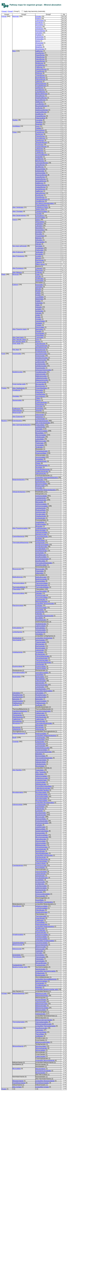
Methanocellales (41, 1185)
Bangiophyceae (41, 408)
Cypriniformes (40, 153)
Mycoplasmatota (18, 929)
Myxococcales (40, 666)
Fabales (38, 341)
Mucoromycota (40, 451)
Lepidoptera (39, 260)
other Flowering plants (20, 384)
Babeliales (39, 1159)
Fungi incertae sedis (19, 449)
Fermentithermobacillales (44, 922)
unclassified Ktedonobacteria (45, 1087)
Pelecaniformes (41, 90)
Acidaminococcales (42, 912)
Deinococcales (40, 1113)
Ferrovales (39, 571)
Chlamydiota (17, 690)
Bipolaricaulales (41, 1144)
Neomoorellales (41, 886)
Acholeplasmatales (42, 932)
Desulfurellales (40, 633)
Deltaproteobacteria (19, 860)
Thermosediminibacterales (44, 889)
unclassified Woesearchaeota (45, 1268)
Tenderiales (39, 523)
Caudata (38, 148)
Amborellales (40, 391)
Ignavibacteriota (18, 817)
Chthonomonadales (42, 1096)
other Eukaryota (18, 487)
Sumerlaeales (40, 1154)
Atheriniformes (40, 191)
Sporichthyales (40, 998)
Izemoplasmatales (41, 936)
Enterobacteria (17, 492)
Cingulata (39, 50)
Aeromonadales (41, 535)
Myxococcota (17, 666)
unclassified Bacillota (42, 927)
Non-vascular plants (19, 399)
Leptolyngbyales (41, 1025)
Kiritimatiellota (17, 736)
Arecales (38, 322)
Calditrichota (17, 843)
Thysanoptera (40, 274)
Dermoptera (39, 26)
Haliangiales (39, 671)
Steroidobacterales (42, 544)
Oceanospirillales (41, 530)
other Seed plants (18, 394)
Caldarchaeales (41, 1240)
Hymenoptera (40, 267)
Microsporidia (40, 449)
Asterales (39, 365)
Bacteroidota (17, 793)
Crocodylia (39, 138)
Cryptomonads (40, 489)
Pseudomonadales (41, 504)
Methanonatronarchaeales (44, 1197)
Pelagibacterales (41, 604)
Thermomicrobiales (42, 683)
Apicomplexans (40, 463)
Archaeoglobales (41, 1173)
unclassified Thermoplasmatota (45, 1204)
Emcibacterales (40, 607)
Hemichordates (40, 253)
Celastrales (39, 353)
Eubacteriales (40, 869)
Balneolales (39, 819)
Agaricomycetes (41, 437)
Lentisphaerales (41, 740)
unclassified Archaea (42, 1276)
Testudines (39, 141)
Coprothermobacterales (43, 834)
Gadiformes (39, 222)
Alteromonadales (41, 509)
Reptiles (15, 138)
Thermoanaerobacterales (44, 881)
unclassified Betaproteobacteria (46, 573)
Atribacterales (40, 855)
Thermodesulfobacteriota (21, 635)
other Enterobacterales (43, 494)
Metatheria (39, 52)
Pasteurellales (40, 497)
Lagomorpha (40, 21)
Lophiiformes (40, 176)
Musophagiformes (41, 121)
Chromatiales (40, 521)
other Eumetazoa (18, 313)
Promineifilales (40, 1082)
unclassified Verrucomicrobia (45, 707)
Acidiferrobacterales (42, 552)
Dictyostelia (39, 456)
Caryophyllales (40, 375)
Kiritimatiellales (40, 736)
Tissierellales (40, 903)
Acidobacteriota (18, 764)
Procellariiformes (41, 98)
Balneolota (16, 819)
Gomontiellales (40, 1018)
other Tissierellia (41, 905)
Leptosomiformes (41, 78)
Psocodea (39, 272)
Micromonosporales (42, 982)
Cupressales (40, 394)
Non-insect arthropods (20, 286)
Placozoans (39, 315)
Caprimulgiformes (41, 129)
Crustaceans (40, 289)
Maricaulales (40, 587)
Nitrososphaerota (18, 1228)
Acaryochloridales (41, 1022)
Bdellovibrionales (41, 676)
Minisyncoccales (41, 1111)
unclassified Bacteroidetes (44, 810)
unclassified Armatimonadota (45, 1104)
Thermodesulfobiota (19, 688)
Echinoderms (40, 251)
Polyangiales (40, 669)
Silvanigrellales (40, 681)
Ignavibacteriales (41, 817)
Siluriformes (39, 155)
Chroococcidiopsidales (43, 1049)
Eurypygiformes (41, 114)
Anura (37, 145)
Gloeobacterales (41, 1044)
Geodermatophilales (42, 975)
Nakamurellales (41, 972)
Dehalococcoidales (42, 1063)
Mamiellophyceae (41, 406)
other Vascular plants (19, 396)
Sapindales (39, 334)
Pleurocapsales (40, 1051)
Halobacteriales (41, 1190)
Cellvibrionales (40, 511)
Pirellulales (39, 709)
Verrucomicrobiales (42, 700)
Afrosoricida (39, 47)
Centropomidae (40, 200)
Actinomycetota (17, 943)
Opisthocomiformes (42, 126)
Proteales (39, 380)
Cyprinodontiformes (42, 188)
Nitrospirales (40, 850)
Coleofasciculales (41, 1039)
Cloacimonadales (41, 822)
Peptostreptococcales (42, 877)
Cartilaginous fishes (42, 241)
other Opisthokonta (19, 454)
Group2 (10, 11)
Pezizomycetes (40, 430)
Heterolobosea (17, 480)
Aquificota (16, 826)
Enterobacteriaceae (42, 492)
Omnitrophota (17, 748)
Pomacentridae (40, 196)
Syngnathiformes (41, 210)
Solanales (39, 358)
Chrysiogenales (41, 838)
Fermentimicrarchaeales (43, 1257)
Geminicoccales (41, 599)
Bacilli (14, 865)
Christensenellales (41, 879)
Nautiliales (39, 630)
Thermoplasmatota (19, 1199)
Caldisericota (17, 836)
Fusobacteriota (17, 1132)
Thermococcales (41, 1175)
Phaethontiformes (41, 112)
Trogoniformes (40, 86)
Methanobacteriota (18, 1166)
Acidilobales (39, 1216)
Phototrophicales (41, 1094)
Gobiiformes (39, 212)
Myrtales (38, 339)
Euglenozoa (16, 478)
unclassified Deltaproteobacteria (46, 862)
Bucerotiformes (40, 88)
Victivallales (39, 743)
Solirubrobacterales (42, 1008)
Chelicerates (40, 291)
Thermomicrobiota (18, 683)
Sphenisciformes (41, 95)
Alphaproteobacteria (19, 575)
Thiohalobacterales (42, 528)
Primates (38, 16)
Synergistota (17, 1120)
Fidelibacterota (17, 824)
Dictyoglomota (17, 846)
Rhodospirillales (41, 597)
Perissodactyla (40, 33)
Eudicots (15, 332)
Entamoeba (39, 458)
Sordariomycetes (41, 420)
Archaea (4, 1166)
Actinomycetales (41, 989)
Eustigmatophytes (41, 470)
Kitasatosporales (41, 955)
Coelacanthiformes (42, 239)
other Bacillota (17, 903)
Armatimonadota (18, 1096)
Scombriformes (40, 219)
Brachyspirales (40, 757)
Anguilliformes (40, 234)
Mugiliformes (40, 193)
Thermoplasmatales (42, 1199)
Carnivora (39, 28)
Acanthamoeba (40, 461)
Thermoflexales (40, 1092)
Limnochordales (41, 917)
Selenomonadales (41, 910)
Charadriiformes (41, 133)
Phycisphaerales (41, 726)
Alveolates (16, 463)
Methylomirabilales (41, 1151)
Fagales (38, 351)
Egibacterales (40, 948)
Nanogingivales (40, 1137)
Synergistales (40, 1120)
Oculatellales (40, 1032)
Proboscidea (40, 43)
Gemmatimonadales (42, 788)
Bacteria (4, 492)
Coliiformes (39, 76)
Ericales (38, 370)
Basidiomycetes (18, 434)
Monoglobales (40, 898)
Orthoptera (39, 279)
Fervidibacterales (41, 1156)
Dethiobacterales (41, 920)
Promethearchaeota (19, 1271)
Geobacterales (40, 635)
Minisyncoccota (17, 1108)
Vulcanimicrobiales (42, 1106)
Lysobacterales (40, 499)
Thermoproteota (18, 1206)
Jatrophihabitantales (42, 1001)
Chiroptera (39, 35)
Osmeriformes (40, 229)
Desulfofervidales (41, 662)
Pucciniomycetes (41, 446)
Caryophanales (40, 865)
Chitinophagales (41, 798)
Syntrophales (40, 647)
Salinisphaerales (41, 554)
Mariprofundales (41, 621)
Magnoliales (39, 384)
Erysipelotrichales (41, 915)
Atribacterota (17, 855)
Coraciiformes (40, 81)
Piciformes (39, 83)
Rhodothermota (18, 814)
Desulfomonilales (41, 652)
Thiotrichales (40, 518)
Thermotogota (17, 1123)
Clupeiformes (40, 162)
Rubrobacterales (41, 1006)
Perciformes (39, 167)
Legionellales (40, 513)
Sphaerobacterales (42, 685)
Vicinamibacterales (42, 771)
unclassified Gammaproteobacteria (47, 559)
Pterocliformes (40, 110)
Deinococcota (17, 1113)
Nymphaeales (40, 389)
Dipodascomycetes (42, 418)
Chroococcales (40, 1034)
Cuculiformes (40, 119)
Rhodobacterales (41, 585)
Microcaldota (17, 1254)
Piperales (39, 387)
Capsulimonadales (41, 1101)
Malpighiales (40, 348)
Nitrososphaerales (41, 1230)
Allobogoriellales (41, 960)
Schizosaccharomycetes (43, 432)
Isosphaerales (40, 716)
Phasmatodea (40, 282)
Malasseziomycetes (42, 444)
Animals (4, 16)
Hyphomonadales (41, 590)
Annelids (38, 298)
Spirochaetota (17, 750)
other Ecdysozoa (18, 294)
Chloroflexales (40, 1068)
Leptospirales (40, 762)
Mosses (38, 399)
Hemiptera (39, 270)
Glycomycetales (41, 986)
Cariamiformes (40, 69)
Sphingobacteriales (42, 802)
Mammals (16, 16)
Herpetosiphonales (42, 1070)
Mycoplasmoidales (41, 939)
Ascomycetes (17, 413)
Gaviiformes (39, 100)
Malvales (38, 337)
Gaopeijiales (39, 791)
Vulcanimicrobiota (18, 1106)
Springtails (39, 286)
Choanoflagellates (41, 454)
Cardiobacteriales (41, 540)
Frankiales (39, 967)
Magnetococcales (41, 626)
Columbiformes (40, 105)
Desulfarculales (40, 657)
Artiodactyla (39, 31)
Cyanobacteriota (18, 1015)
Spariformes (39, 174)
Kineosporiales (40, 977)
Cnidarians (39, 313)
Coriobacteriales (41, 943)
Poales (38, 320)
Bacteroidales (40, 793)
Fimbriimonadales (41, 1099)
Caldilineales (40, 1080)
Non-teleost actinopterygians (45, 236)
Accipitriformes (40, 74)
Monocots (16, 320)
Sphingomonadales (42, 592)
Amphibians (16, 145)
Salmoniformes (40, 224)
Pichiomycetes (40, 415)
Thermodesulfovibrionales (44, 848)
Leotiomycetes (40, 423)
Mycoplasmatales (41, 929)
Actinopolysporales (42, 994)
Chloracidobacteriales (42, 769)
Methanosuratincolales (43, 1223)
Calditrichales (40, 843)
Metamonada (17, 482)
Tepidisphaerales (41, 731)
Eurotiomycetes (41, 425)
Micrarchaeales (40, 1259)
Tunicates (39, 248)
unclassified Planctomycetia (44, 721)
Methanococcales (41, 1166)
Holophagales (40, 779)
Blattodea (39, 277)
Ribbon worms (40, 308)
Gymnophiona (40, 150)
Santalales (39, 377)
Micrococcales (40, 958)
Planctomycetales (41, 712)
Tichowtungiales (41, 738)
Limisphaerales (40, 702)
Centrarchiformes (41, 169)
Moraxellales (40, 506)
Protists (3, 454)
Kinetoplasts (39, 478)
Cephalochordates (41, 246)
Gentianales (39, 363)
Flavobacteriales (41, 807)
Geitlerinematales (41, 1041)
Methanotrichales (41, 1180)
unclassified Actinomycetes (44, 1003)
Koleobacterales (41, 896)
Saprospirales (40, 800)
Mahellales (39, 884)
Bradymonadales (41, 860)
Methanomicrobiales (42, 1182)
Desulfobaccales (41, 650)
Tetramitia (39, 480)
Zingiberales (39, 325)
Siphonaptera (40, 258)
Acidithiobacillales (41, 618)
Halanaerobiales (41, 893)
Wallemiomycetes (41, 439)
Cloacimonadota (18, 822)
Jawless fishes (40, 243)
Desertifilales (40, 1056)
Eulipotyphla (39, 40)
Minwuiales (39, 616)
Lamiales (38, 360)
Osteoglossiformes (41, 231)
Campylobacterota (18, 628)
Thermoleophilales (41, 1010)
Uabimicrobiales (41, 733)
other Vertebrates (18, 241)
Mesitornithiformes (41, 107)
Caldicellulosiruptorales (43, 924)
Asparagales (40, 327)
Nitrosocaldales (40, 1233)
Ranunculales (40, 382)
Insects (15, 255)
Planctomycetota (18, 709)
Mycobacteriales (41, 953)
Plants (3, 320)
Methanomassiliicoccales (44, 1202)
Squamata (39, 143)
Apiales (38, 368)
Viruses (3, 1278)
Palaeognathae (40, 136)
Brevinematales (41, 759)
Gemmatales (40, 714)
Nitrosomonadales (41, 566)
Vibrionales (39, 501)
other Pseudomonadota (20, 618)
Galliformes (39, 57)
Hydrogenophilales (41, 623)
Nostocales (39, 1046)
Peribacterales (40, 1142)
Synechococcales (41, 1015)
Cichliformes (39, 184)
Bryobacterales (40, 767)
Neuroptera (39, 265)
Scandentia (39, 23)
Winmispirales (40, 755)
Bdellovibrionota (18, 676)
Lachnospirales (40, 874)
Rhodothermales (41, 814)
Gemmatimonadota (19, 788)
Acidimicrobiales (41, 1013)
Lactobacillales (40, 867)
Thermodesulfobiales (42, 688)
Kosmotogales (40, 1127)
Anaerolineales (40, 1077)
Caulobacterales (41, 583)
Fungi (3, 413)
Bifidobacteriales (41, 991)
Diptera (38, 255)
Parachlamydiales (41, 693)
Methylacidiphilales (42, 705)
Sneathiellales (40, 611)
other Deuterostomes (19, 251)
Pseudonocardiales (42, 979)
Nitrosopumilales (41, 1228)
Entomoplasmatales (42, 934)
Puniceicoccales (41, 697)
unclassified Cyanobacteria (44, 1058)
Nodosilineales (40, 1027)
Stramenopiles (17, 468)
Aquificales (39, 826)
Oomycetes (39, 475)
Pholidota (39, 38)
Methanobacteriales (42, 1168)
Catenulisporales (41, 984)
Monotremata (40, 55)
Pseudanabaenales (42, 1029)
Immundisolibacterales (43, 549)
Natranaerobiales (41, 891)
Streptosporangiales (42, 965)
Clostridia (16, 869)
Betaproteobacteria (19, 561)
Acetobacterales (41, 595)
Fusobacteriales (41, 1132)
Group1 (4, 11)
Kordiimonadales (41, 614)
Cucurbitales (40, 346)
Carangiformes (40, 205)
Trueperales (39, 1116)
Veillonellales (40, 908)
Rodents (38, 19)
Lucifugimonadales (42, 1065)
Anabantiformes (41, 217)
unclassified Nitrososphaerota (45, 1245)
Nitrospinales (40, 853)
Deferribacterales (41, 841)
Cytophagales (40, 805)
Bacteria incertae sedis (20, 1135)
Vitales (38, 356)
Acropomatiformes (41, 179)
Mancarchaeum (41, 1254)
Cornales (38, 372)
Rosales (38, 344)
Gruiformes (39, 124)
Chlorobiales (40, 812)
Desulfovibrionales (41, 640)
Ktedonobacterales (42, 1084)
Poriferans (39, 317)
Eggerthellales (40, 946)
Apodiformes (40, 131)
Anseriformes (40, 59)
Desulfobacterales (41, 645)
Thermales (39, 1118)
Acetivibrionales (41, 872)
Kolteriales (39, 719)
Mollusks (38, 301)
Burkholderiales (41, 564)
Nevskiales (39, 547)
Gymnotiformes (40, 160)
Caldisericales (40, 836)
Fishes (15, 153)
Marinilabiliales (40, 795)
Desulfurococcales (41, 1206)
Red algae (16, 408)
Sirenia (38, 45)
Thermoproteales (41, 1211)
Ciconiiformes (40, 102)
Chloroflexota (17, 1063)
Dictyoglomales (40, 846)
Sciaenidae (39, 181)
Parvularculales (40, 602)
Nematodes (39, 296)
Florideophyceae (41, 411)
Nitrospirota (16, 848)
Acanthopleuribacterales (43, 776)
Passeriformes (40, 62)
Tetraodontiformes (41, 164)
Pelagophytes (40, 473)
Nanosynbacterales (42, 1108)
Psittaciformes (40, 64)
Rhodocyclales (40, 568)
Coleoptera (39, 262)
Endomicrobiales (41, 783)
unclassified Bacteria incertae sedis (47, 1161)
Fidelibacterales (41, 824)
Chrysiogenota (17, 838)
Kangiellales (39, 537)
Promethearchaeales (42, 1271)
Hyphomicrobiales (41, 580)
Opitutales (39, 695)
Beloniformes (40, 186)
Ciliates (38, 466)
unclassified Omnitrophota (44, 748)
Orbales (38, 542)
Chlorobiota (16, 812)
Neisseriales (39, 561)
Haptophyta (39, 487)
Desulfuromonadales (42, 638)
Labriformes (39, 172)
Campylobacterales (42, 628)
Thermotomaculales (42, 774)
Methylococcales (41, 516)
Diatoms (38, 468)
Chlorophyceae (40, 401)
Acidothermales (41, 970)
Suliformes (39, 93)
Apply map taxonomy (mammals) (33, 11)
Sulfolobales (39, 1209)
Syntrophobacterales (42, 654)
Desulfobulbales (41, 642)
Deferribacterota (18, 841)
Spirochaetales (40, 750)
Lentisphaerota (17, 740)
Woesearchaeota (18, 1268)
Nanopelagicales (41, 996)
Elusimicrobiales (41, 781)
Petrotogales (40, 1125)
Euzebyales (39, 951)
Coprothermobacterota (20, 834)
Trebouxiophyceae (41, 403)
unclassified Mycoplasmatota (45, 941)
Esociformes (39, 227)
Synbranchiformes (41, 215)
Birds (14, 57)
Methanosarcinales (42, 1178)
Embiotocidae (40, 198)
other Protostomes (18, 298)
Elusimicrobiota (17, 781)
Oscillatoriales (40, 1037)
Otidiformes (39, 117)
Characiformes (40, 157)
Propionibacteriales (42, 963)
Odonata (38, 284)
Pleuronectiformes (41, 203)
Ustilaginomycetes (41, 442)
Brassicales (39, 332)
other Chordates (18, 246)
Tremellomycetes (41, 434)
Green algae (16, 401)
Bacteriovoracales (41, 678)
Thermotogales (40, 1123)
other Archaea (17, 1276)
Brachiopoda (40, 303)
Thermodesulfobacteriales (44, 659)
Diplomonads (40, 485)
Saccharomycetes (41, 413)
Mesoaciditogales (41, 1130)
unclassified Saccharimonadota (45, 1139)
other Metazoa (17, 317)
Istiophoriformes (41, 207)
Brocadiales (39, 724)
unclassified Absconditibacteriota (46, 1149)
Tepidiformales (40, 1089)
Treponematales (41, 752)
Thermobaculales (41, 1075)
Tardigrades (39, 294)
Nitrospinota (16, 853)
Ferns (37, 396)
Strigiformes (39, 71)
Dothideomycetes (41, 427)
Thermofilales (40, 1213)
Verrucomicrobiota (18, 695)
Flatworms (39, 305)
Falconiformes (40, 67)
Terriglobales (40, 764)
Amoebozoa (16, 456)
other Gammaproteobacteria (22, 497)
